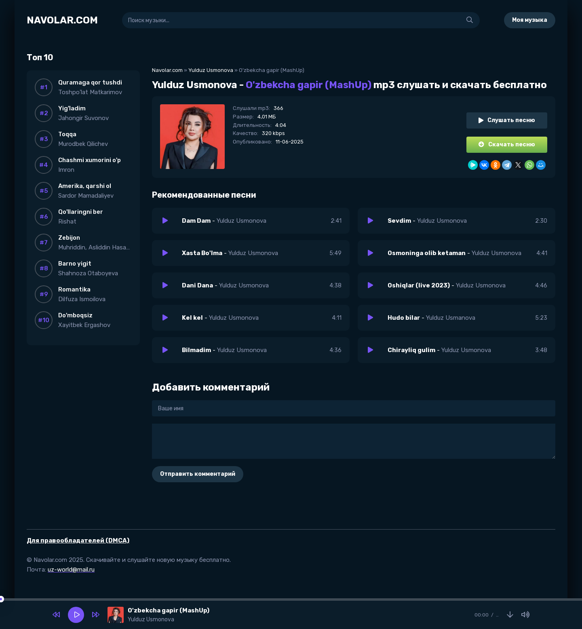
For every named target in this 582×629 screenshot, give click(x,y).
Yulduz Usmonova (210, 70)
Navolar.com (167, 70)
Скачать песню (507, 144)
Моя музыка (529, 20)
